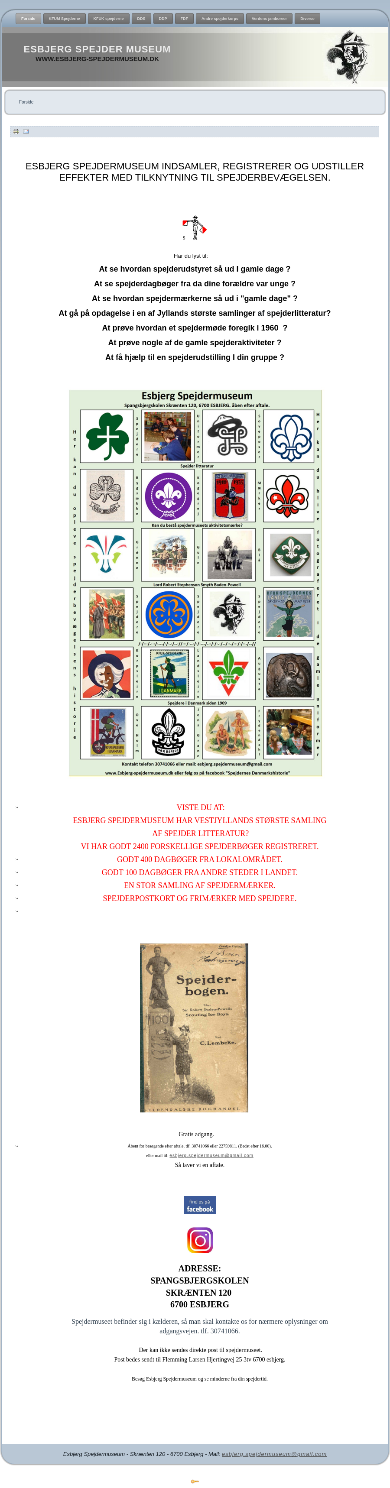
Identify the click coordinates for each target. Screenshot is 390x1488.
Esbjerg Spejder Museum (97, 49)
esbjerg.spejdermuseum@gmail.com (211, 1155)
